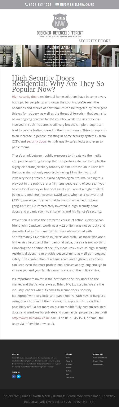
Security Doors (95, 41)
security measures (61, 248)
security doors (37, 141)
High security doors (25, 97)
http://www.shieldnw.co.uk (30, 318)
